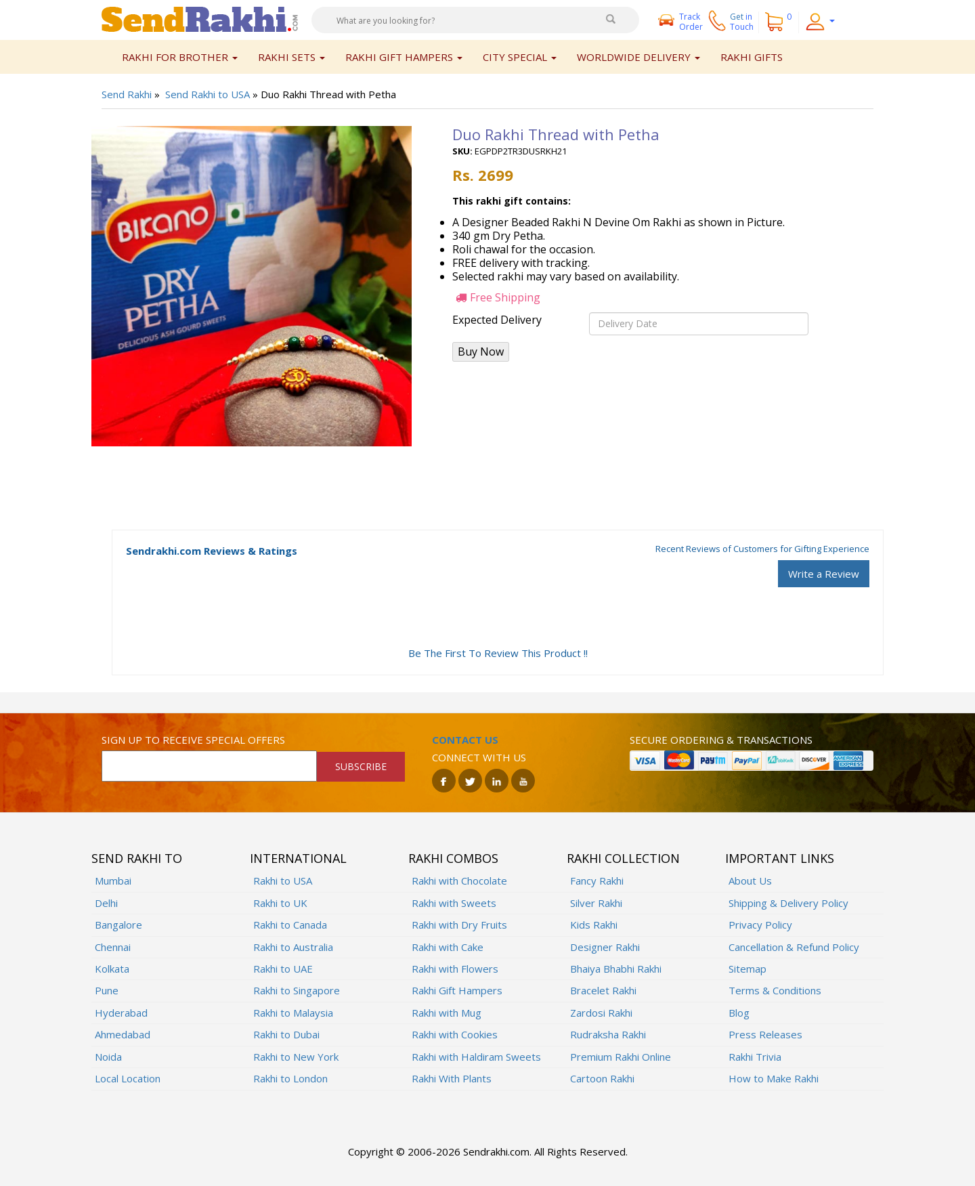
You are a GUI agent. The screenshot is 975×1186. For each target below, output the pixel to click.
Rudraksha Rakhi (608, 1034)
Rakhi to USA (282, 880)
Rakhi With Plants (452, 1078)
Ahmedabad (122, 1034)
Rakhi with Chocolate (459, 880)
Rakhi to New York (296, 1056)
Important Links (779, 858)
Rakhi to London (290, 1078)
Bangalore (118, 924)
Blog (739, 1012)
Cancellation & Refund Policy (794, 947)
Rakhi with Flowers (455, 968)
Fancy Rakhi (597, 880)
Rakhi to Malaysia (293, 1012)
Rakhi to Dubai (286, 1034)
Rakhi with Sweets (454, 903)
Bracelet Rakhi (603, 990)
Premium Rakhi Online (620, 1056)
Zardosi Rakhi (601, 1012)
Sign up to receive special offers (193, 739)
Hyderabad (121, 1012)
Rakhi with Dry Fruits (459, 924)
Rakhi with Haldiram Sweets (476, 1056)
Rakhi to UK (280, 903)
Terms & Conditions (775, 990)
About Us (750, 880)
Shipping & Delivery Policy (788, 903)
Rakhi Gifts (751, 57)
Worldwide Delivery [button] (638, 57)
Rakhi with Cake (447, 947)
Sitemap (747, 968)
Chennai (113, 947)
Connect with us (479, 757)
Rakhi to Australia (293, 947)
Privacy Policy (760, 924)
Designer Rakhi (605, 947)
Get (742, 22)
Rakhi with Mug (446, 1012)
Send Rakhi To (136, 858)
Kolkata (112, 968)
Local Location (127, 1078)
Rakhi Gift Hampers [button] (403, 57)
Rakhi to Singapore (296, 990)
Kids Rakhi (594, 924)
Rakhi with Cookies (455, 1034)
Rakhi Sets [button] (291, 57)
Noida (108, 1056)
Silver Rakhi (596, 903)
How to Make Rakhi (774, 1078)
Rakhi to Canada (290, 924)
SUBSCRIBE (361, 766)
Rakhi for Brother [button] (180, 57)
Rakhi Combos (453, 858)
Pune (106, 990)
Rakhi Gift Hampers (457, 990)
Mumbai (113, 880)
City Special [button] (520, 57)
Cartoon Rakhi (602, 1078)
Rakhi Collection (623, 858)
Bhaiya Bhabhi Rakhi (616, 968)
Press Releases (765, 1034)
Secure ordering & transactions (721, 739)
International (298, 858)
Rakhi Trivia (755, 1056)
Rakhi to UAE (283, 968)
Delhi (106, 903)
